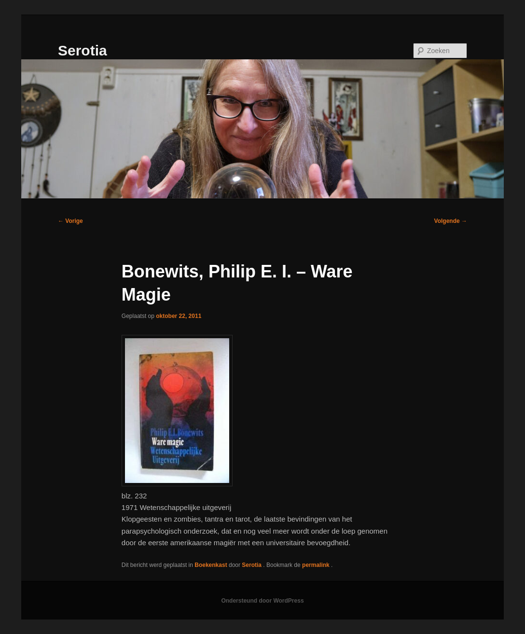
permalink (316, 565)
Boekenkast (210, 565)
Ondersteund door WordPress (262, 600)
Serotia (82, 50)
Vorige (70, 221)
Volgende (450, 221)
